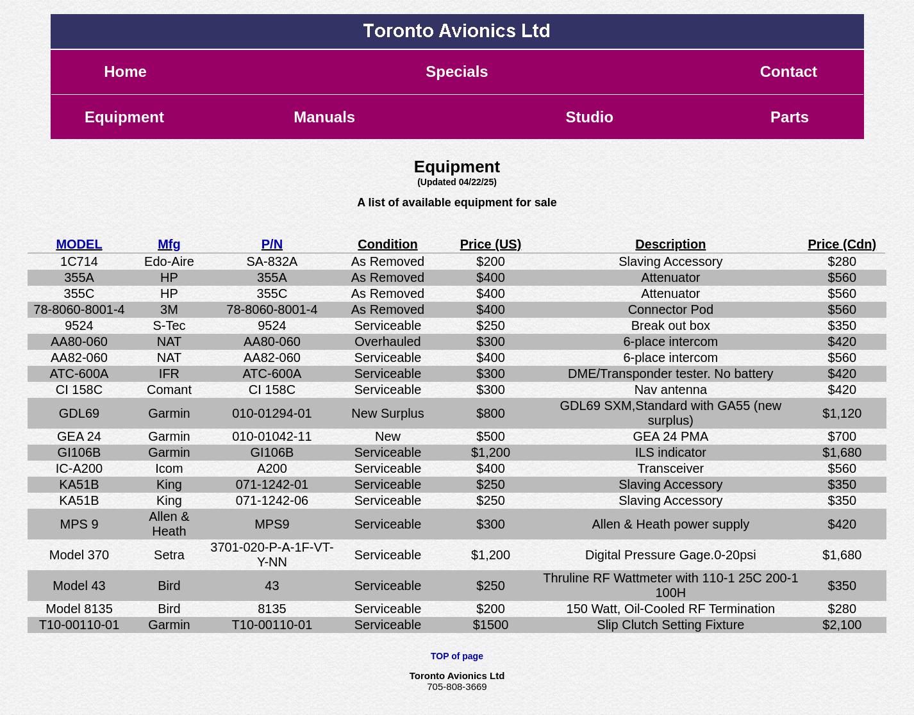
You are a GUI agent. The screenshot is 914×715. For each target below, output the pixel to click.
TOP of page (457, 656)
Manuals (324, 117)
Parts (789, 117)
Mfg (169, 244)
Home (125, 71)
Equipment (124, 117)
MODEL (79, 244)
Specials (457, 71)
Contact (788, 71)
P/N (272, 244)
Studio (589, 117)
